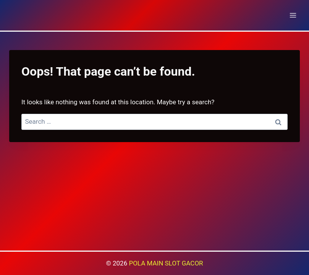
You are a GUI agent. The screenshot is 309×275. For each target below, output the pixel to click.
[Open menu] (293, 15)
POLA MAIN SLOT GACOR (166, 263)
